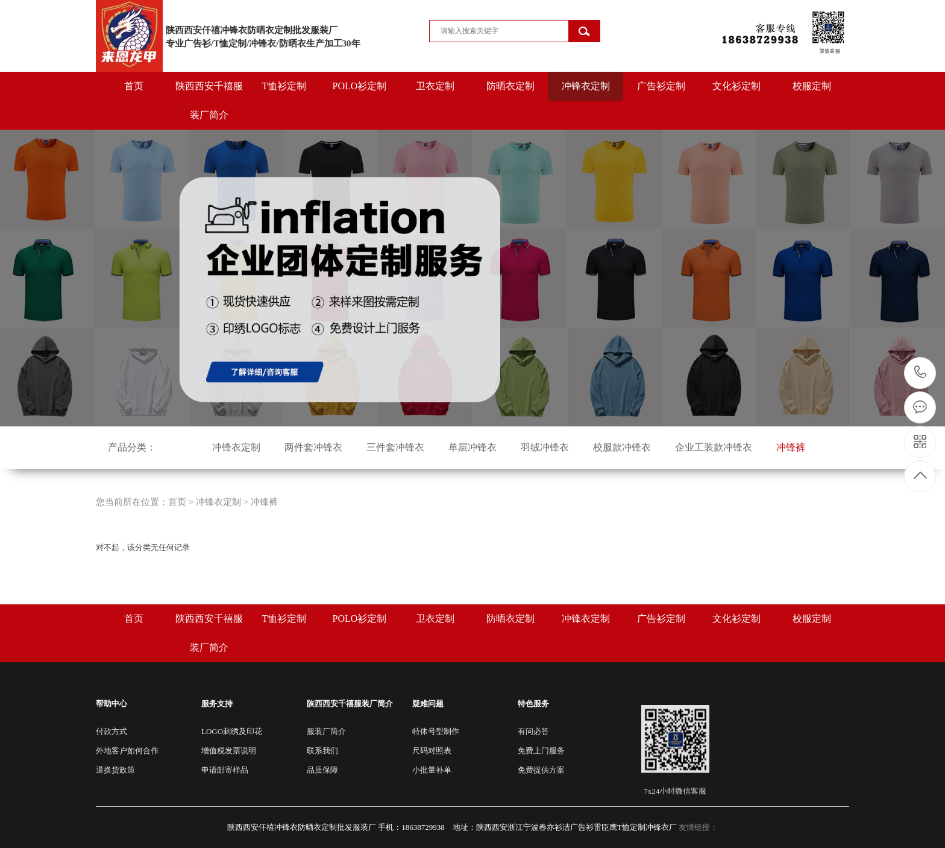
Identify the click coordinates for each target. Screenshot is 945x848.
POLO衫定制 (360, 86)
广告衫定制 (661, 86)
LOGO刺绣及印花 (231, 731)
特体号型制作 (435, 731)
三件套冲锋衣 (395, 447)
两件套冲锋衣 (313, 447)
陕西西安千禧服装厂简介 (209, 100)
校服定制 (812, 86)
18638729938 (921, 372)
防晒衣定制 (510, 86)
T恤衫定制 (284, 86)
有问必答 (533, 731)
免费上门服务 (541, 750)
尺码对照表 (431, 750)
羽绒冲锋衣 (545, 447)
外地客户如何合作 (127, 750)
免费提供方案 (541, 769)
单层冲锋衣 (472, 447)
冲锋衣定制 (586, 86)
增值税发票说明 (228, 750)
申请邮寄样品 (224, 769)
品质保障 (322, 769)
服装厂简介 (326, 731)
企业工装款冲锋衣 (713, 447)
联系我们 (322, 750)
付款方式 (111, 731)
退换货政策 (115, 769)
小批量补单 (431, 769)
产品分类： (132, 447)
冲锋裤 (790, 447)
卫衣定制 (435, 86)
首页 (133, 86)
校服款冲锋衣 (622, 447)
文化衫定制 (736, 86)
